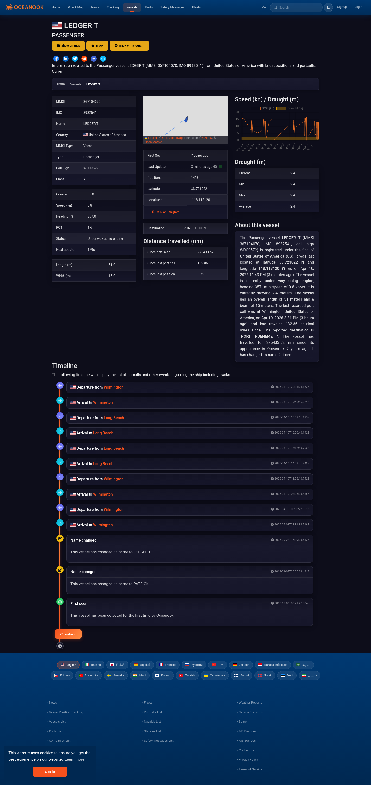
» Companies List (58, 740)
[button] (185, 120)
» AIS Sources (246, 740)
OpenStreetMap (172, 138)
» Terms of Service (249, 769)
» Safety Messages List (158, 740)
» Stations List (151, 731)
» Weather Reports (249, 702)
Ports (149, 7)
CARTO (207, 138)
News (95, 7)
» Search (242, 721)
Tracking (113, 7)
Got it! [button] (50, 772)
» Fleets (147, 702)
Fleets (196, 7)
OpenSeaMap (153, 142)
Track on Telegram (129, 45)
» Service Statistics (250, 712)
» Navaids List (151, 721)
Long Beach (114, 417)
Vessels (132, 7)
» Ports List (54, 731)
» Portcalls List (152, 712)
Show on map (68, 45)
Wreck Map (75, 7)
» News (52, 702)
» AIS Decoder (246, 731)
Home (56, 7)
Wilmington (113, 387)
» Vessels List (56, 721)
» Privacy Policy (247, 759)
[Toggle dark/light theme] (328, 7)
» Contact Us (245, 750)
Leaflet (151, 138)
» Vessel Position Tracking (65, 712)
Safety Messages (172, 7)
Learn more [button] (74, 759)
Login (358, 7)
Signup (342, 7)
